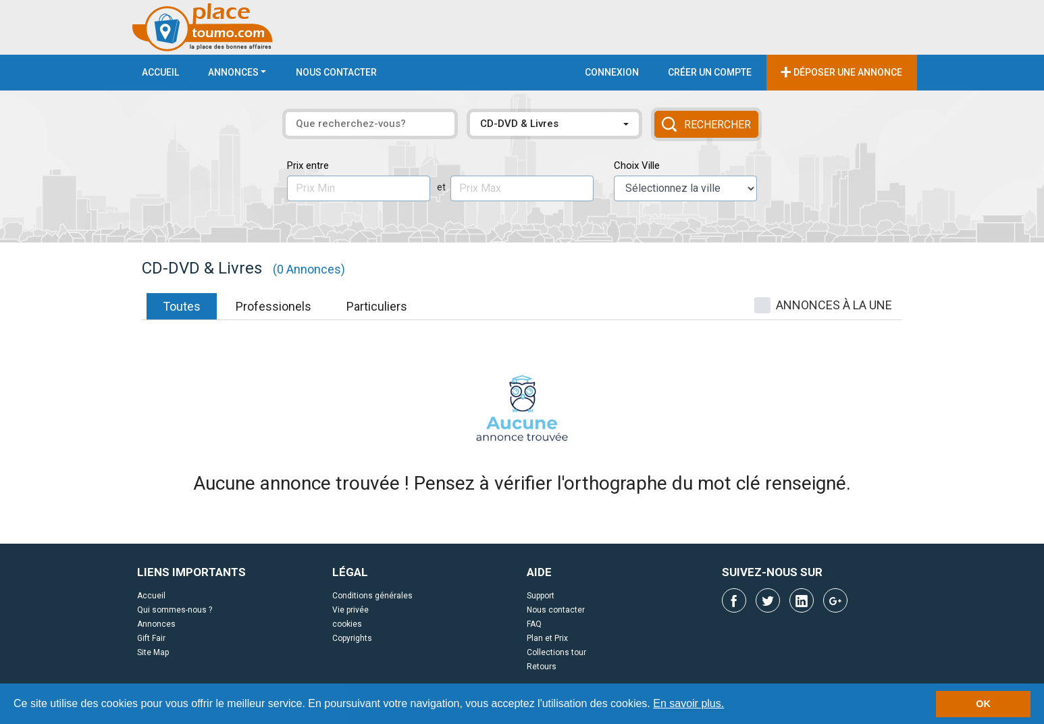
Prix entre (308, 165)
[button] (729, 705)
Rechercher (706, 124)
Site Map (153, 652)
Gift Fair (151, 638)
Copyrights (352, 638)
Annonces (233, 72)
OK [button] (983, 703)
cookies (347, 624)
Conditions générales (372, 595)
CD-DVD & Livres (519, 124)
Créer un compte (710, 72)
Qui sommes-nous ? (174, 610)
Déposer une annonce (841, 71)
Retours (541, 666)
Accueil (160, 72)
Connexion (612, 72)
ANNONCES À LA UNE (834, 305)
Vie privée (350, 610)
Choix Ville (637, 165)
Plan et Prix (547, 638)
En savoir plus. (688, 703)
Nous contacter (336, 72)
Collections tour (556, 652)
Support (540, 595)
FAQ (534, 624)
